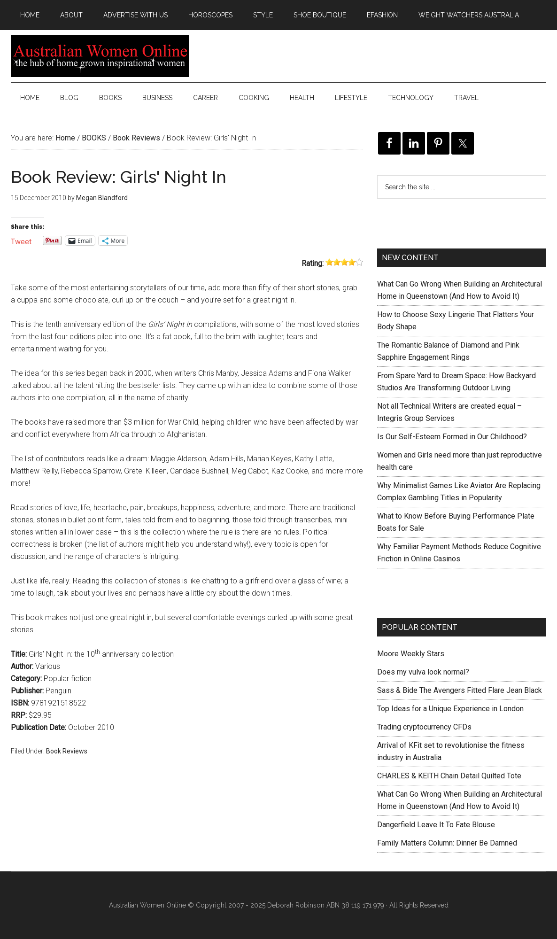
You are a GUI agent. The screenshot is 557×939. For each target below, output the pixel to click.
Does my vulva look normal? (423, 671)
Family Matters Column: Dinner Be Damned (447, 842)
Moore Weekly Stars (410, 653)
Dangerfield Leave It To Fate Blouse (436, 824)
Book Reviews (66, 751)
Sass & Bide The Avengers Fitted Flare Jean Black (459, 690)
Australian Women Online (100, 56)
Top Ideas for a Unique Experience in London (450, 708)
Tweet (21, 240)
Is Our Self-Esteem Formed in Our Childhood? (452, 436)
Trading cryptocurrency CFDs (424, 726)
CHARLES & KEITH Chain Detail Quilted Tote (449, 775)
